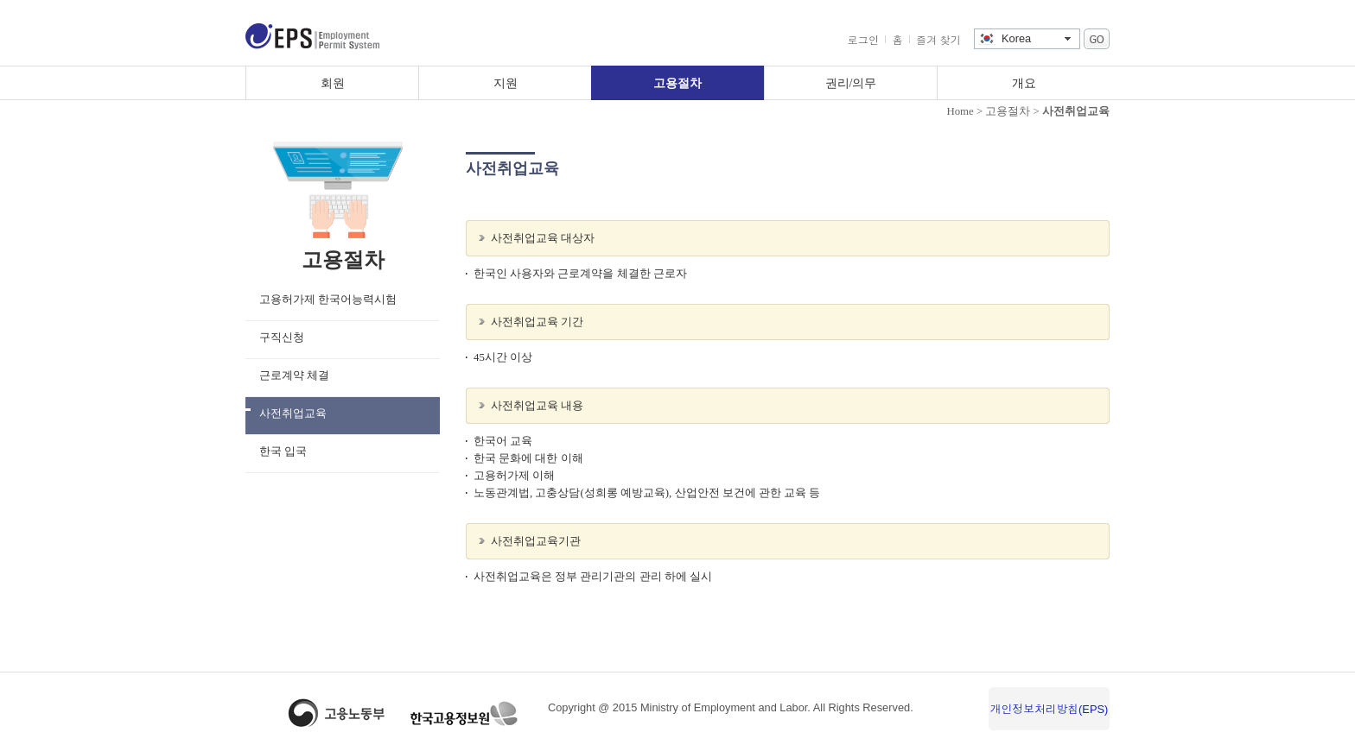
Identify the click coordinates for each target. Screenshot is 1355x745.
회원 (333, 83)
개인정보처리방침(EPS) (1049, 709)
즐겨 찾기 (938, 41)
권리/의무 (851, 83)
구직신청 (281, 337)
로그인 (863, 41)
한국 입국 (283, 451)
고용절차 (677, 83)
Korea (1016, 38)
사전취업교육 (293, 413)
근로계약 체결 (294, 375)
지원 (505, 83)
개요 (1024, 83)
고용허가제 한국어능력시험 (328, 300)
